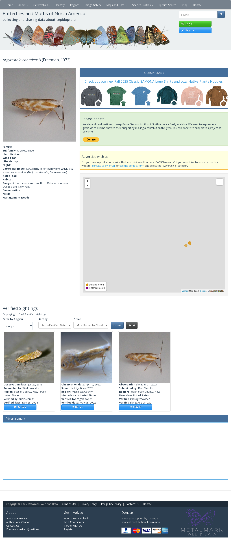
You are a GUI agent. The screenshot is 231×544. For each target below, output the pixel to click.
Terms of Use (68, 504)
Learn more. (154, 522)
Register (68, 529)
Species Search (167, 5)
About (23, 5)
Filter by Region (13, 319)
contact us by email (103, 165)
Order (77, 319)
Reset (131, 325)
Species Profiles (142, 5)
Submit (117, 325)
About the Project (16, 518)
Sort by (43, 319)
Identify (60, 5)
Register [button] (188, 30)
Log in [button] (187, 23)
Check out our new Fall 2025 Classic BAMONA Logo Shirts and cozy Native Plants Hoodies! (153, 81)
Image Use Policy (111, 504)
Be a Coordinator (74, 522)
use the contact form (131, 165)
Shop (185, 5)
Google (203, 291)
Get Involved (42, 5)
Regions (74, 5)
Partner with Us (73, 525)
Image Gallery (93, 5)
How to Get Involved (76, 518)
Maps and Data (116, 5)
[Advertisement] (115, 450)
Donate (197, 5)
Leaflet (185, 291)
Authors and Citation (18, 522)
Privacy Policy (89, 504)
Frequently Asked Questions (22, 529)
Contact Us (132, 504)
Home (9, 5)
